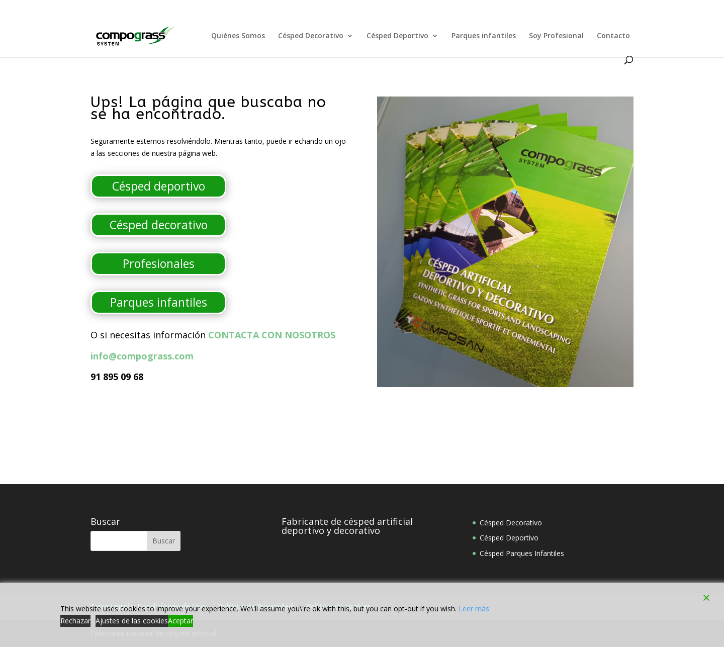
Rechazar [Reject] (75, 620)
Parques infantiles (483, 36)
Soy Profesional (556, 36)
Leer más (474, 608)
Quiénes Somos (238, 36)
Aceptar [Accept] (180, 620)
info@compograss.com (142, 356)
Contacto (613, 36)
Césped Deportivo (397, 36)
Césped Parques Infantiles (522, 553)
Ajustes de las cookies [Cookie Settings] (132, 620)
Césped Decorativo (310, 36)
